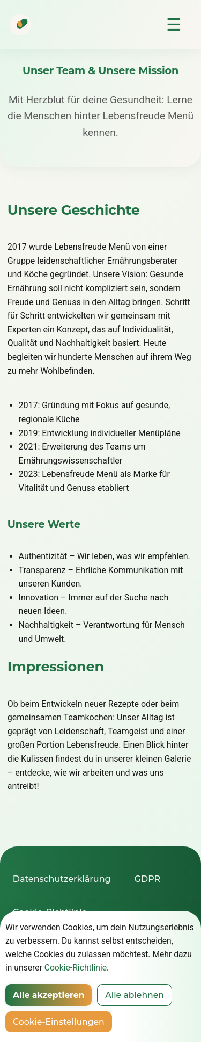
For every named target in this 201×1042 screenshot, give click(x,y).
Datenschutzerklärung (62, 879)
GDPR (148, 879)
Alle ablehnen (134, 995)
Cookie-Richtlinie (75, 968)
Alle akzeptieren (48, 995)
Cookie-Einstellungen (59, 1022)
